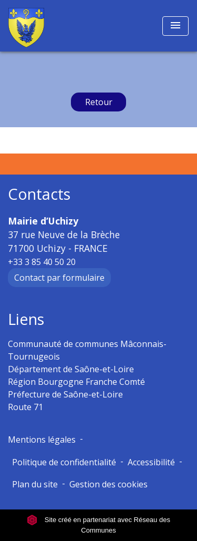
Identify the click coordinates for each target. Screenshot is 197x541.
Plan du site (35, 484)
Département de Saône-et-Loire (71, 369)
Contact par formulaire (59, 277)
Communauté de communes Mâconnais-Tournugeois (87, 350)
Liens (26, 319)
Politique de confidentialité (64, 462)
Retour (98, 102)
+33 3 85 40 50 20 (42, 262)
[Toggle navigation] (175, 26)
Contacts (39, 194)
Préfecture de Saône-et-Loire (65, 394)
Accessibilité (151, 462)
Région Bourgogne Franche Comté (76, 381)
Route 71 (25, 407)
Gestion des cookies (108, 484)
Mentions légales (42, 439)
